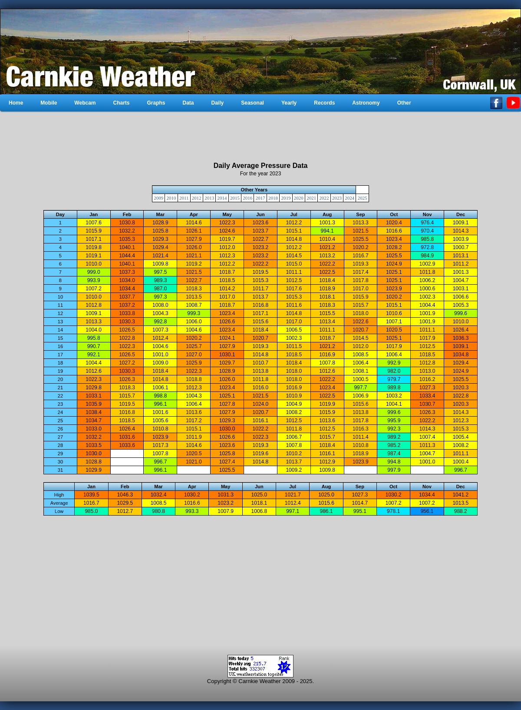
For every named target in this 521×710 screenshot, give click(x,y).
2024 (349, 198)
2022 (324, 198)
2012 (196, 198)
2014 (222, 198)
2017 (260, 198)
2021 (311, 198)
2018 (273, 198)
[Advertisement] (260, 136)
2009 (158, 198)
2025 (362, 198)
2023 (337, 198)
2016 (247, 198)
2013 (209, 198)
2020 (298, 198)
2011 (184, 198)
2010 (171, 198)
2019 (285, 198)
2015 (235, 198)
